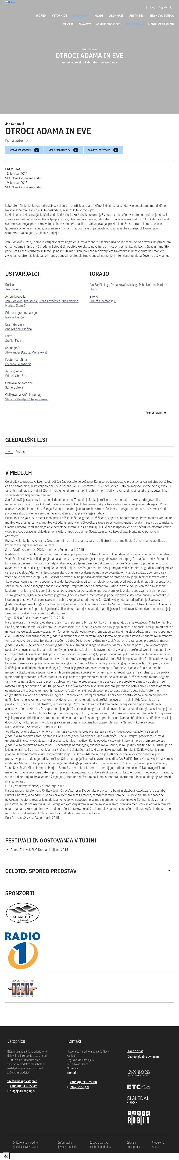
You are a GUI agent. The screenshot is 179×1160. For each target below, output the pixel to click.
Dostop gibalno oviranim (143, 1156)
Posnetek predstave (103, 159)
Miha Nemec (70, 309)
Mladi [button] (99, 15)
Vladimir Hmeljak (16, 407)
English (163, 7)
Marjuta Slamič (15, 314)
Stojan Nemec (38, 407)
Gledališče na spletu (161, 24)
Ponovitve (85, 24)
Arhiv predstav (134, 24)
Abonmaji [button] (116, 15)
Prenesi (20, 551)
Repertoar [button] (80, 15)
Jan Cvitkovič (14, 132)
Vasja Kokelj (40, 360)
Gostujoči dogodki (108, 24)
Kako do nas (135, 1151)
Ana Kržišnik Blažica (18, 337)
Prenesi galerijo (156, 513)
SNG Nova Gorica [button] (161, 15)
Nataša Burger (14, 325)
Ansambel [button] (136, 15)
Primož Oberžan (15, 384)
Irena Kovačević (49, 309)
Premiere (67, 24)
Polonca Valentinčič (18, 372)
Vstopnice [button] (59, 15)
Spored (40, 15)
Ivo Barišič (31, 309)
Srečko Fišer (13, 349)
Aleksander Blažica (18, 360)
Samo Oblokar (14, 396)
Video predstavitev (24, 159)
